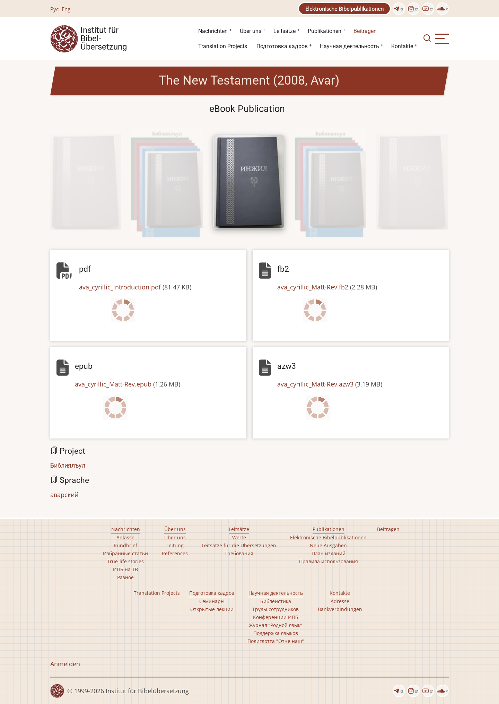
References (175, 553)
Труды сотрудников (275, 609)
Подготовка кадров (282, 46)
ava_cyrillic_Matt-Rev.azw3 (315, 384)
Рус (54, 9)
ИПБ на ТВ (125, 569)
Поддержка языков (275, 633)
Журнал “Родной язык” (275, 625)
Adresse (340, 601)
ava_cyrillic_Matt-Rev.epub (113, 384)
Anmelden (65, 664)
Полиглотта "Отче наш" (275, 641)
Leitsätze (284, 31)
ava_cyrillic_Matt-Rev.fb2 (312, 287)
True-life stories (125, 561)
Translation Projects (222, 46)
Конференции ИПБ (275, 617)
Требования (239, 553)
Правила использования (328, 561)
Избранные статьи (125, 553)
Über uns (250, 31)
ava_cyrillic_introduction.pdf (120, 287)
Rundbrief (125, 545)
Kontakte (402, 46)
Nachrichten (213, 31)
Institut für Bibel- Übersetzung (103, 38)
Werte (239, 537)
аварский (64, 494)
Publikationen (324, 31)
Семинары (212, 601)
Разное (125, 577)
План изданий (328, 553)
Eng (66, 9)
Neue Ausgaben (328, 545)
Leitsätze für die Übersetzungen (239, 545)
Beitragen (365, 31)
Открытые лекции (212, 609)
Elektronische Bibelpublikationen (344, 8)
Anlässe (125, 537)
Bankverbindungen (340, 609)
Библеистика (275, 601)
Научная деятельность (349, 46)
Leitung (175, 545)
